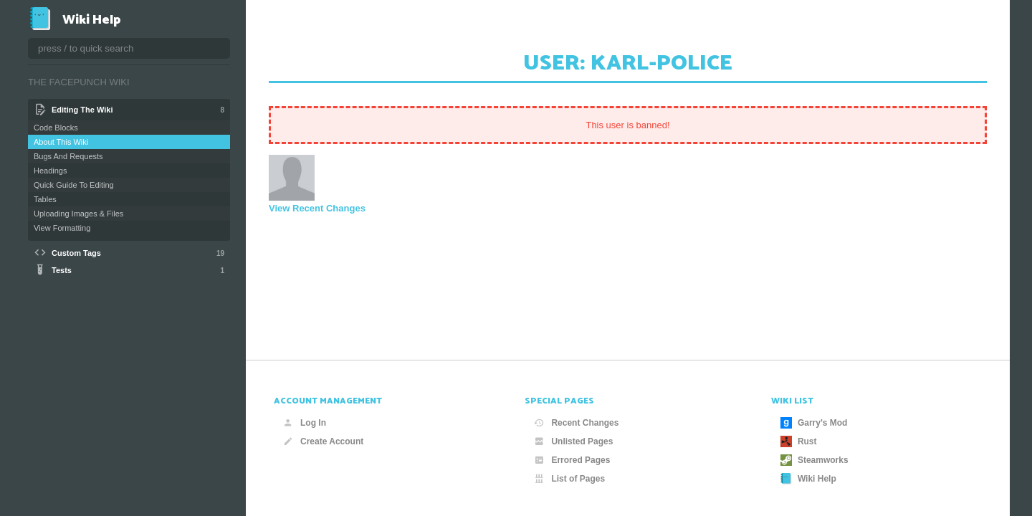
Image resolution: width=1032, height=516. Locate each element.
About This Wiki (61, 142)
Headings (50, 170)
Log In (304, 423)
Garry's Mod (814, 423)
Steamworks (814, 460)
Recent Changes (576, 423)
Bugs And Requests (68, 156)
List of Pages (569, 478)
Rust (798, 441)
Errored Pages (572, 460)
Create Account (323, 441)
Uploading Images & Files (78, 213)
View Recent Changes (317, 208)
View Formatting (62, 228)
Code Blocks (56, 127)
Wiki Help (808, 478)
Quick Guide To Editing (74, 185)
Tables (45, 199)
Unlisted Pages (573, 441)
